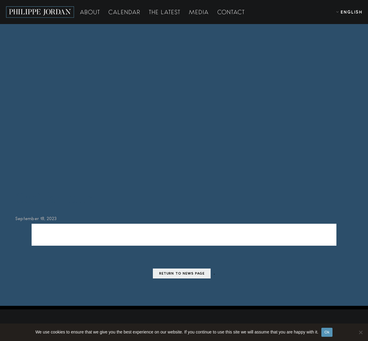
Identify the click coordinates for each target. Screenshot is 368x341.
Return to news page (181, 273)
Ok (326, 332)
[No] (360, 332)
